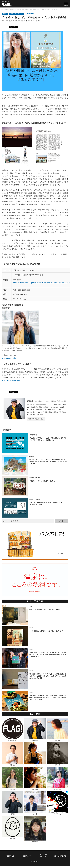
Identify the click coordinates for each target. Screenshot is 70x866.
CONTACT (27, 856)
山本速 (35, 803)
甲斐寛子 (57, 729)
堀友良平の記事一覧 (35, 419)
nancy (35, 754)
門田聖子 (35, 829)
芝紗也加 (12, 778)
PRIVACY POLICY (43, 856)
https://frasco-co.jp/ (9, 358)
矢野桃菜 (12, 827)
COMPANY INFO (60, 856)
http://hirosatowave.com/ (11, 380)
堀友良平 (35, 729)
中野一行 (57, 754)
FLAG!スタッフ (12, 729)
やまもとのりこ (57, 778)
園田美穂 (35, 778)
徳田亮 (12, 803)
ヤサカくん (57, 803)
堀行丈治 (12, 754)
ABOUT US (10, 856)
